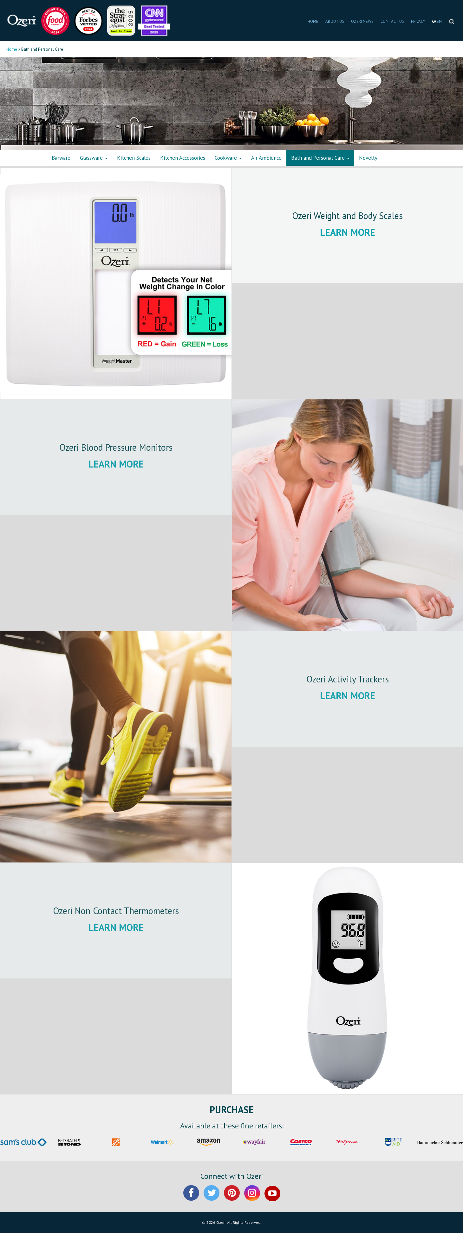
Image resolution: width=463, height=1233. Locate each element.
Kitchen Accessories (182, 157)
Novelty (368, 157)
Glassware (94, 157)
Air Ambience (266, 157)
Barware (61, 157)
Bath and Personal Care (320, 157)
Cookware (228, 157)
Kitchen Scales (134, 157)
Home (11, 49)
